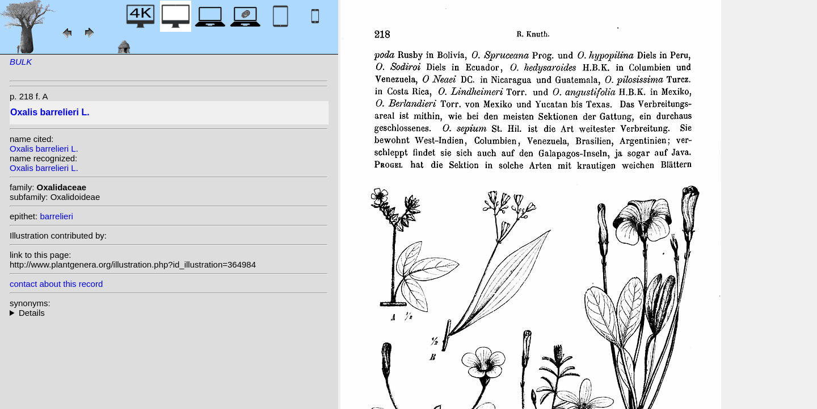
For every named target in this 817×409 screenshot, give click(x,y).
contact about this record (56, 284)
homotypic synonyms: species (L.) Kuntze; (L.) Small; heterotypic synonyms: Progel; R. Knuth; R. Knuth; (168, 313)
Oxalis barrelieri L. (44, 148)
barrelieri (56, 216)
